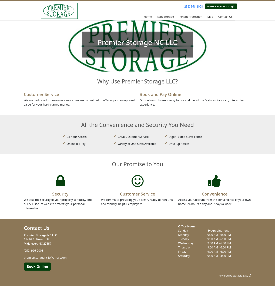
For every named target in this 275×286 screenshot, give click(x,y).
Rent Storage (165, 17)
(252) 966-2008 (193, 6)
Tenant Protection (190, 17)
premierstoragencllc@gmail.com (45, 258)
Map (210, 17)
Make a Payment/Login (221, 6)
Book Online (37, 266)
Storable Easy (242, 275)
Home (148, 17)
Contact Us (225, 17)
